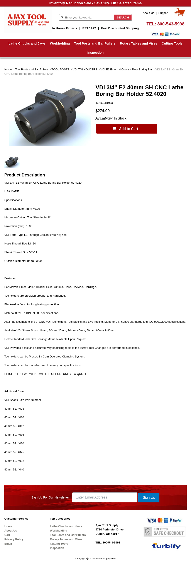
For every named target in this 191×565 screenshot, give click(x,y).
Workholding (60, 43)
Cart (7, 535)
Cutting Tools (172, 43)
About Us (148, 13)
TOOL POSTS (60, 69)
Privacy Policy (14, 539)
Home (8, 69)
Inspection (95, 52)
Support (163, 13)
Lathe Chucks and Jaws (27, 43)
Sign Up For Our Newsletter (50, 497)
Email (8, 543)
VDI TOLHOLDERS (85, 69)
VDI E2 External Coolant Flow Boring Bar (126, 69)
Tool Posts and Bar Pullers (95, 43)
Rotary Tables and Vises (138, 43)
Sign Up (149, 497)
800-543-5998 (170, 24)
